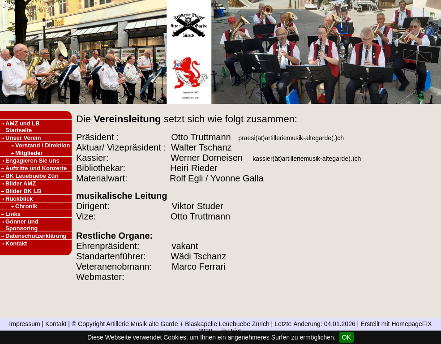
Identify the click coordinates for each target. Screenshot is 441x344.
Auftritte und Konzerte (36, 168)
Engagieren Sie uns (32, 160)
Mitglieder (29, 153)
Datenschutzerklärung (36, 235)
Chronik (26, 206)
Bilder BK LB (23, 191)
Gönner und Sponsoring (22, 225)
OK (346, 337)
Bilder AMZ (20, 183)
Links (13, 214)
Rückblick (19, 198)
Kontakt (16, 243)
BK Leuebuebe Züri (32, 175)
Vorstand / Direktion (42, 145)
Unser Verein (23, 137)
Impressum (24, 323)
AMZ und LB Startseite (22, 126)
